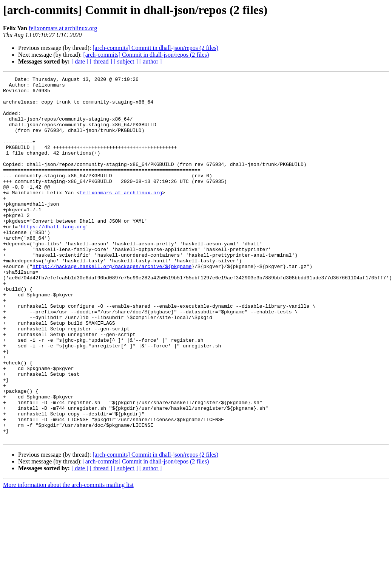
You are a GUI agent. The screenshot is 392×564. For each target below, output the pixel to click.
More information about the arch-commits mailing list (68, 557)
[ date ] (79, 61)
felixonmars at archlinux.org (63, 28)
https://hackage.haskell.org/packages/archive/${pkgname (111, 304)
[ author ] (150, 61)
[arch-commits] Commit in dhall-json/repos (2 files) (155, 48)
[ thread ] (101, 61)
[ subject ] (126, 61)
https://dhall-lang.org (53, 257)
